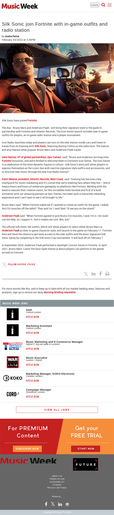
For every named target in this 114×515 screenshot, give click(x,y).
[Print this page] (108, 273)
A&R (29, 309)
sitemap (57, 484)
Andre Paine (12, 36)
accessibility (57, 482)
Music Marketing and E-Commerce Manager (54, 341)
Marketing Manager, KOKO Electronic (50, 373)
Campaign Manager (38, 389)
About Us (57, 476)
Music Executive (36, 357)
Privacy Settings (57, 487)
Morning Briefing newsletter (60, 292)
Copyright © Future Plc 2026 (57, 512)
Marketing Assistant (39, 325)
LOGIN (94, 4)
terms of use (57, 479)
